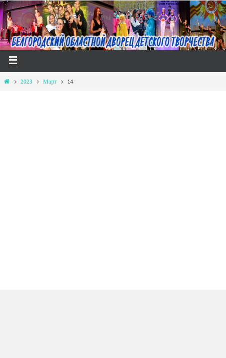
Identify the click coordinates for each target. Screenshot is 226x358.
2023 (26, 81)
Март (50, 81)
